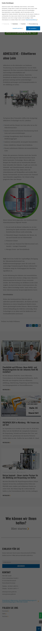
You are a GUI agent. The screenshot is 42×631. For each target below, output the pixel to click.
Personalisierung (32, 24)
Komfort (23, 24)
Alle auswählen (32, 28)
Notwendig (5, 24)
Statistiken (14, 24)
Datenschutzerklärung (31, 19)
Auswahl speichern (17, 28)
